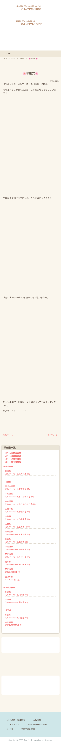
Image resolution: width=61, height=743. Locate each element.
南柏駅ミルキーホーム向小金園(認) (17, 518)
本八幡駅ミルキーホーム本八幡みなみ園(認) (20, 502)
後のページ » (53, 435)
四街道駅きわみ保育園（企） (14, 570)
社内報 (10, 729)
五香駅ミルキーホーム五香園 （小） (18, 525)
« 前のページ (7, 435)
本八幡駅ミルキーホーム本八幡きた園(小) (19, 495)
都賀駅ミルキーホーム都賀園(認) (16, 540)
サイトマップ (13, 724)
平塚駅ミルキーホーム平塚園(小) (16, 601)
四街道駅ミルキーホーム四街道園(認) (17, 548)
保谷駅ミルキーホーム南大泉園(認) (17, 472)
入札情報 (37, 720)
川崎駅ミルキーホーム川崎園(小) (16, 593)
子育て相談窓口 (28, 729)
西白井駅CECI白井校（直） (13, 578)
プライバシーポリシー (37, 724)
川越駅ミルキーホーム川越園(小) (16, 616)
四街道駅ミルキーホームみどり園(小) (17, 555)
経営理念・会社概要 (16, 720)
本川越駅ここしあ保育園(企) (13, 624)
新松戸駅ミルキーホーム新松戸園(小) (17, 510)
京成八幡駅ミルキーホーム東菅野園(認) (17, 487)
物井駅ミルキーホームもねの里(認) (17, 563)
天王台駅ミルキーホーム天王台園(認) (17, 533)
